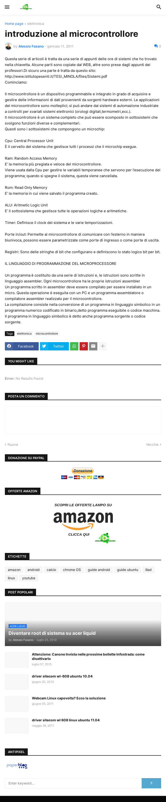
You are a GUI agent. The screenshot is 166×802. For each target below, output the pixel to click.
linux (11, 578)
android (34, 570)
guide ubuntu (127, 570)
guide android (99, 570)
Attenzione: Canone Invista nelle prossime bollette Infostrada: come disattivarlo (88, 656)
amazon (14, 570)
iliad (148, 570)
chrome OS (72, 570)
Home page (14, 24)
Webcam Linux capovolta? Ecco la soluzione (69, 698)
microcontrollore (47, 333)
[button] (6, 7)
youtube (28, 578)
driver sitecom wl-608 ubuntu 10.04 (62, 676)
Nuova (13, 444)
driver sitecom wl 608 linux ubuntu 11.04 (66, 720)
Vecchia (152, 444)
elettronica (35, 24)
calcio (51, 570)
